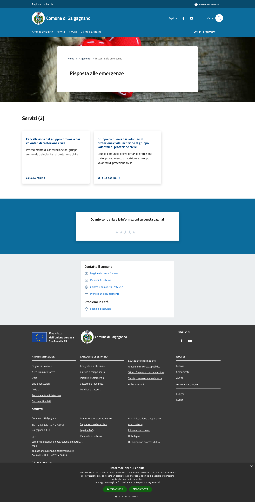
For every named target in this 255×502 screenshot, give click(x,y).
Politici (35, 389)
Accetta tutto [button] (115, 489)
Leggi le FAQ (87, 430)
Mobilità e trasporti (90, 389)
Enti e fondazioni (41, 384)
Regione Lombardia (42, 4)
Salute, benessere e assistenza (145, 378)
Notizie (180, 366)
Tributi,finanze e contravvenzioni (146, 372)
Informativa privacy (139, 430)
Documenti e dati (41, 401)
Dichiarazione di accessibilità (144, 442)
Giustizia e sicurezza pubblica (144, 366)
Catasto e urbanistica (91, 384)
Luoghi (180, 394)
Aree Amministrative (43, 372)
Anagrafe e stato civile (92, 366)
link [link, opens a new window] (159, 482)
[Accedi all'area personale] (206, 4)
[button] (127, 496)
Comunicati (182, 372)
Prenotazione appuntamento (96, 418)
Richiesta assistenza (91, 436)
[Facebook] (182, 18)
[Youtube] (190, 18)
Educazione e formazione (142, 361)
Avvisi (179, 378)
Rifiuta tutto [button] (140, 489)
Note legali (134, 436)
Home (71, 58)
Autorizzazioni (136, 384)
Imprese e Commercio (92, 378)
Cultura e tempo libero (92, 372)
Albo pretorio (135, 424)
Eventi (179, 400)
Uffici (35, 378)
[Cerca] (219, 18)
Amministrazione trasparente (144, 418)
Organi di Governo (42, 366)
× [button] (251, 466)
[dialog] (127, 482)
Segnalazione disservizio (93, 424)
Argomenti (85, 58)
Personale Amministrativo (46, 395)
